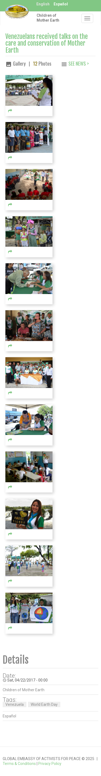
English (43, 4)
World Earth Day (44, 704)
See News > (78, 63)
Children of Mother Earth (48, 17)
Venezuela (14, 704)
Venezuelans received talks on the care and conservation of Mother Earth (46, 43)
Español (61, 4)
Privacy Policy (49, 763)
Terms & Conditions (19, 763)
